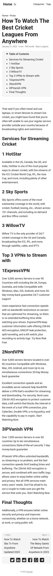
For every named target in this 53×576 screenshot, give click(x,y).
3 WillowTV (15, 71)
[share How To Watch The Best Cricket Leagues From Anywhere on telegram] (42, 560)
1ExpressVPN (16, 79)
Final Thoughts (17, 92)
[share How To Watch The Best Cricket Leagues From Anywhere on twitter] (12, 560)
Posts (13, 15)
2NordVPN (15, 83)
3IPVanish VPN (17, 88)
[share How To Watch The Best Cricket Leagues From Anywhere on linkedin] (18, 560)
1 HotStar (14, 63)
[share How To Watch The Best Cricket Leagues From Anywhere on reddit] (24, 560)
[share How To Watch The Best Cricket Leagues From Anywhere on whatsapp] (36, 560)
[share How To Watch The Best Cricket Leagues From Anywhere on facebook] (30, 560)
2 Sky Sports (16, 67)
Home (7, 4)
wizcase (29, 572)
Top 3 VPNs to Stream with (24, 75)
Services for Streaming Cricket (26, 59)
